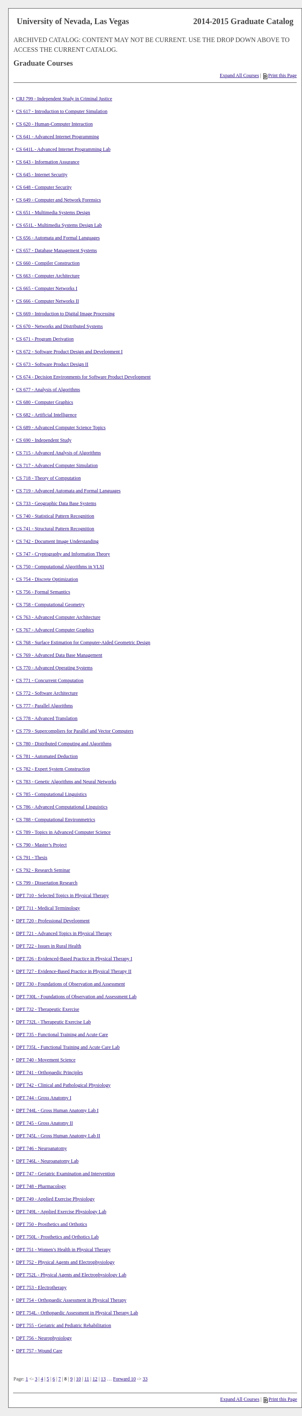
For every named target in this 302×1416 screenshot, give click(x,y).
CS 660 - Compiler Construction (48, 263)
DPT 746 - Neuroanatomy (41, 1148)
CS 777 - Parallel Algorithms (44, 706)
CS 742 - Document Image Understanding (57, 541)
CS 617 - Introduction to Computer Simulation (61, 111)
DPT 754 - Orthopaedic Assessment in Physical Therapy (71, 1300)
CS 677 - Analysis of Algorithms (48, 389)
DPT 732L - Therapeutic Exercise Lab (53, 1022)
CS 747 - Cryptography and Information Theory (63, 554)
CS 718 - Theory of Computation (48, 478)
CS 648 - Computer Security (44, 187)
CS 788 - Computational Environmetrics (55, 819)
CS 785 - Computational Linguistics (51, 794)
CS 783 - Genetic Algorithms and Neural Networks (66, 781)
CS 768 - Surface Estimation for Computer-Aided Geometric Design (83, 642)
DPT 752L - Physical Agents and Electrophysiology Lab (71, 1275)
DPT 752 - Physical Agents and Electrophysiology (65, 1262)
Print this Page (280, 75)
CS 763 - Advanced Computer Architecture (58, 617)
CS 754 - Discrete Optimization (47, 579)
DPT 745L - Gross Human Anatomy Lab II (58, 1136)
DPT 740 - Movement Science (46, 1060)
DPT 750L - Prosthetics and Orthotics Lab (57, 1237)
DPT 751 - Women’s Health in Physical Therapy (63, 1249)
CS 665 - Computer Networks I (46, 288)
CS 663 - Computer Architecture (48, 276)
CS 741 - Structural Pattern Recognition (55, 529)
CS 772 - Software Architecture (47, 693)
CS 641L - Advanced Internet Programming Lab (63, 149)
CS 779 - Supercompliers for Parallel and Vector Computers (74, 731)
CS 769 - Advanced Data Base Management (59, 655)
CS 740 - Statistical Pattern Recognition (55, 516)
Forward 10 (124, 1379)
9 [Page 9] (71, 1379)
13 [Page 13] (103, 1379)
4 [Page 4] (42, 1379)
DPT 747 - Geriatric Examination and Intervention (65, 1174)
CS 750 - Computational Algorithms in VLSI (60, 567)
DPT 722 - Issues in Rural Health (48, 946)
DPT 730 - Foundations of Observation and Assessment (70, 984)
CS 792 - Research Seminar (43, 870)
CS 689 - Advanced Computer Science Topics (61, 427)
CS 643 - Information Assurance (47, 162)
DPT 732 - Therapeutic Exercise (47, 1009)
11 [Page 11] (86, 1379)
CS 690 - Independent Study (43, 440)
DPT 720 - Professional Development (52, 921)
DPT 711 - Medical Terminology (48, 908)
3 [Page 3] (36, 1379)
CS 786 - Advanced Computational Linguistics (61, 807)
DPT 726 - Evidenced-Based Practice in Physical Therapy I (74, 959)
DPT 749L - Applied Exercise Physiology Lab (61, 1211)
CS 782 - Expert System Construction (53, 769)
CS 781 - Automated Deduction (47, 756)
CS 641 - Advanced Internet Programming (57, 137)
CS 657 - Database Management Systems (56, 250)
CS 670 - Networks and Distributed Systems (59, 326)
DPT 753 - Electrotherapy (41, 1287)
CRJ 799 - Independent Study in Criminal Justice (64, 99)
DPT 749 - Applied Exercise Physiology (55, 1199)
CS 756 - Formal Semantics (43, 592)
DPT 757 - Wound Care (39, 1351)
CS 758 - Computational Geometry (50, 604)
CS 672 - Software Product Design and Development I (69, 352)
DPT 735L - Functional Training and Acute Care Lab (68, 1047)
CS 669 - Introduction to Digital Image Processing (65, 314)
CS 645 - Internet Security (41, 174)
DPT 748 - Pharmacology (41, 1186)
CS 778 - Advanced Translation (47, 718)
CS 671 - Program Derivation (44, 339)
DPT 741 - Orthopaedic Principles (49, 1072)
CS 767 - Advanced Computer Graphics (55, 630)
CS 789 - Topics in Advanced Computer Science (63, 832)
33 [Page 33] (145, 1379)
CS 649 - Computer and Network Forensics (58, 200)
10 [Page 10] (78, 1379)
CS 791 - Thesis (31, 857)
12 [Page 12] (95, 1379)
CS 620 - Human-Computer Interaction (54, 124)
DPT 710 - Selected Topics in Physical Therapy (62, 895)
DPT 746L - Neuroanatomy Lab (47, 1161)
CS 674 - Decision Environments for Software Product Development (83, 377)
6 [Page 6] (54, 1379)
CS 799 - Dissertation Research (47, 883)
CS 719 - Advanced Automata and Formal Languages (68, 491)
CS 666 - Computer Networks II (47, 301)
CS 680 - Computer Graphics (44, 402)
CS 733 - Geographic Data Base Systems (56, 503)
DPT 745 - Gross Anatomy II (44, 1123)
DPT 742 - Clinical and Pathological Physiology (63, 1085)
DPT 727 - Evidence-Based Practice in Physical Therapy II (73, 971)
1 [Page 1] (27, 1379)
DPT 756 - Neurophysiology (44, 1338)
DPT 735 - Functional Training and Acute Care (62, 1034)
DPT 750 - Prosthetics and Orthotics (51, 1224)
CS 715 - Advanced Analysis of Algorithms (58, 453)
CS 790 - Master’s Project (41, 845)
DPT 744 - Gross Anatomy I (43, 1098)
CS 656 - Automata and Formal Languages (58, 238)
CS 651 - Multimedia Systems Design (53, 212)
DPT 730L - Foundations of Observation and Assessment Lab (76, 996)
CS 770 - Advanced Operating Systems (54, 668)
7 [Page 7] (59, 1379)
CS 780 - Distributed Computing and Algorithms (63, 744)
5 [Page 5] (48, 1379)
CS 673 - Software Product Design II (52, 364)
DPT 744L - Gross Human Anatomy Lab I (57, 1110)
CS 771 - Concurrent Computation (49, 680)
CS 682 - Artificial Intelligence (46, 415)
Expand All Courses (239, 75)
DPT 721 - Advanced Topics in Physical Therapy (64, 933)
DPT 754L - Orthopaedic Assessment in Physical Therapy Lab (77, 1313)
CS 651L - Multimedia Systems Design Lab (59, 225)
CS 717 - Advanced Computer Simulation (57, 465)
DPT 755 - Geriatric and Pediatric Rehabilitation (63, 1325)
